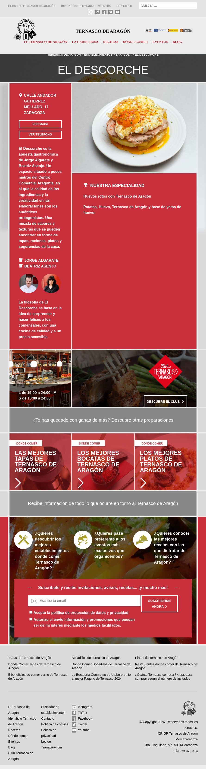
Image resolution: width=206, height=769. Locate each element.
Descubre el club (165, 403)
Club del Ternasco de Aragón (31, 6)
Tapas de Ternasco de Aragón (29, 662)
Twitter (79, 728)
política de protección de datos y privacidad (89, 617)
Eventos (164, 42)
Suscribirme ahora (159, 607)
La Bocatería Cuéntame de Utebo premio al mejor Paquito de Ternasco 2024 (101, 680)
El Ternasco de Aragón (42, 42)
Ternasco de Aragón (103, 30)
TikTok (79, 717)
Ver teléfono (33, 136)
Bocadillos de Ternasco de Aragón (96, 662)
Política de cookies (54, 728)
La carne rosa (84, 42)
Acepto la (81, 617)
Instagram (82, 711)
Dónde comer (137, 42)
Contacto (124, 6)
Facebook (82, 722)
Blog (182, 42)
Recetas (111, 42)
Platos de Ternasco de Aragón (156, 662)
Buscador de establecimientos (86, 6)
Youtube (81, 734)
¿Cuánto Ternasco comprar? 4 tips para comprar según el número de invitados (163, 680)
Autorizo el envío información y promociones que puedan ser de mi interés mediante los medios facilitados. (84, 626)
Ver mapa (33, 124)
